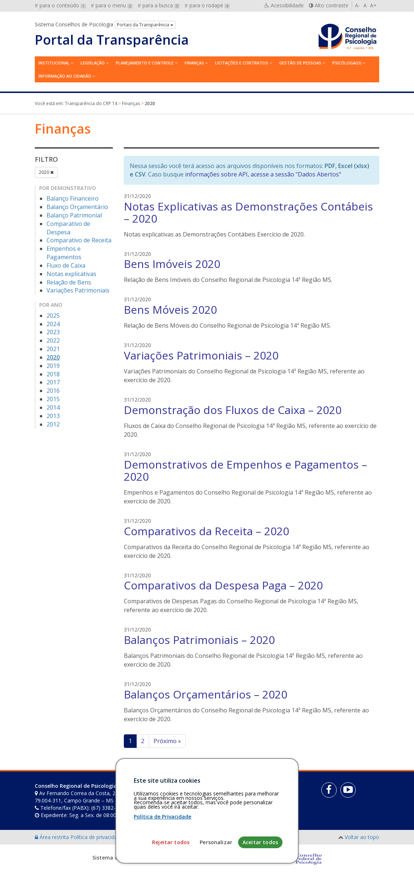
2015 (53, 399)
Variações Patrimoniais (78, 290)
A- (357, 5)
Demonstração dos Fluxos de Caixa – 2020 (232, 409)
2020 (46, 172)
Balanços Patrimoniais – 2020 (199, 639)
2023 (53, 332)
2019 (53, 366)
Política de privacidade (97, 837)
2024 (53, 324)
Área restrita (52, 837)
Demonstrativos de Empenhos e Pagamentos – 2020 (245, 470)
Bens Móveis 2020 (170, 309)
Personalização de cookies (156, 837)
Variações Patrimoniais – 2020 (201, 355)
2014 (53, 407)
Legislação (93, 63)
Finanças (194, 63)
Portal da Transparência (112, 40)
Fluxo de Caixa (66, 265)
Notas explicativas (71, 274)
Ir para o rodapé (207, 5)
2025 (53, 316)
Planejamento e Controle (145, 63)
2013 (53, 416)
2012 (53, 424)
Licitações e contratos (241, 63)
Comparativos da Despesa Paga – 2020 (223, 585)
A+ (373, 5)
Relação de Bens (69, 282)
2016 (53, 391)
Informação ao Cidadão (64, 76)
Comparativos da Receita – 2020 (206, 531)
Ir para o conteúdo (60, 5)
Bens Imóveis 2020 (172, 263)
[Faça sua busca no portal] (229, 788)
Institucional (54, 63)
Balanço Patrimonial (74, 215)
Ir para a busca (159, 5)
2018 (53, 374)
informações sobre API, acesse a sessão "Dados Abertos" (263, 174)
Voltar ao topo (362, 837)
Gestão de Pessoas (300, 63)
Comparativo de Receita (79, 240)
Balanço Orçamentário (77, 207)
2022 (53, 340)
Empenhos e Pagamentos (64, 253)
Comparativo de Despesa (68, 228)
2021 (53, 349)
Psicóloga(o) (347, 63)
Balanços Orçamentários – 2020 (205, 694)
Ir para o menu (112, 5)
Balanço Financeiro (73, 198)
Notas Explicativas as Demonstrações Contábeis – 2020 (248, 212)
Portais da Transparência (145, 25)
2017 (53, 382)
